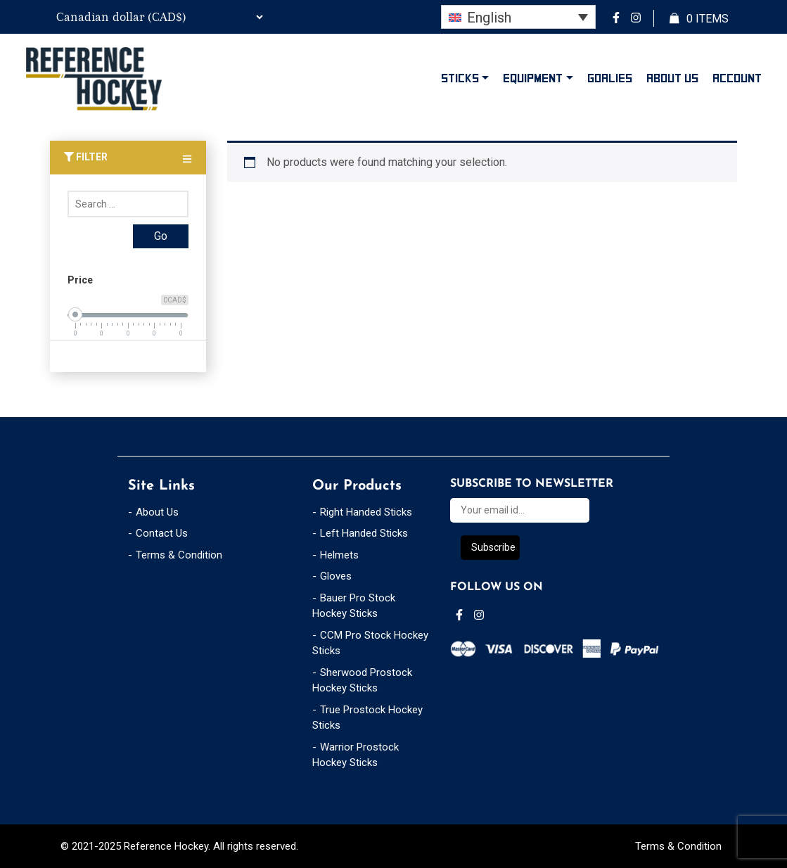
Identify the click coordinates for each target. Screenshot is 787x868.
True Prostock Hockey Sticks (367, 717)
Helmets (339, 555)
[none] (518, 17)
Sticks (460, 78)
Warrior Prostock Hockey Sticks (355, 755)
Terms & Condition (179, 555)
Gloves (336, 576)
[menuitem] (518, 17)
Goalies (609, 78)
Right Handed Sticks (366, 512)
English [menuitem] (489, 17)
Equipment (533, 78)
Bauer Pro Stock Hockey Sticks (353, 606)
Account (737, 78)
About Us (672, 78)
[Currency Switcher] (157, 17)
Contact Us (162, 533)
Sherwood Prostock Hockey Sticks (362, 680)
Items (699, 19)
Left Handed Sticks (364, 533)
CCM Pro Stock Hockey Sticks (370, 643)
